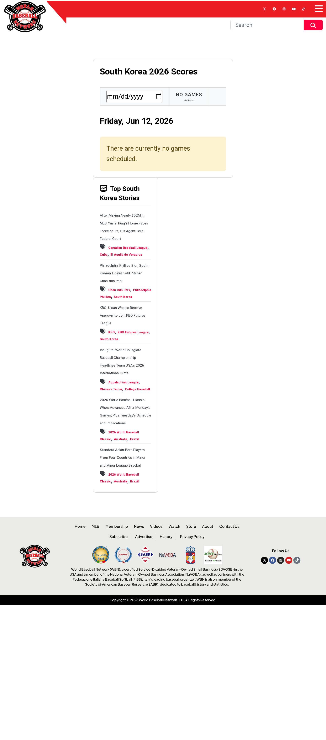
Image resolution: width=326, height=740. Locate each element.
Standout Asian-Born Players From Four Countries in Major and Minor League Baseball (125, 572)
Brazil (129, 546)
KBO (112, 380)
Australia (110, 546)
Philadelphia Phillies (122, 330)
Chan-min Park (124, 323)
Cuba (124, 273)
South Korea (113, 337)
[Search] (267, 29)
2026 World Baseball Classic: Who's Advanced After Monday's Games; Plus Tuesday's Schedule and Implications (125, 500)
